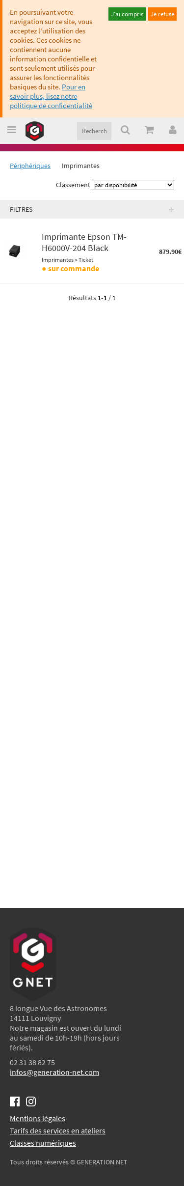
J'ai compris (127, 14)
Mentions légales (37, 1118)
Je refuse (162, 14)
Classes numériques (43, 1143)
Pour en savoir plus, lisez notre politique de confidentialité (51, 96)
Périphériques (30, 165)
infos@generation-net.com (54, 1072)
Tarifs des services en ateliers (57, 1130)
